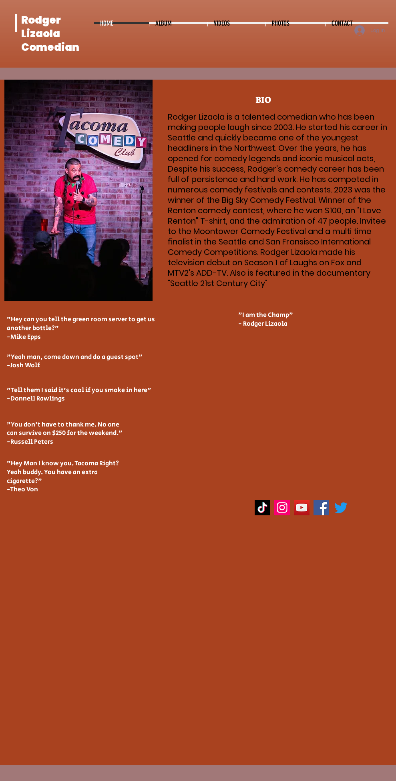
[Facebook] (321, 507)
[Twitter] (341, 507)
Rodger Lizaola (41, 27)
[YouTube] (302, 507)
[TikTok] (262, 507)
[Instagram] (282, 507)
